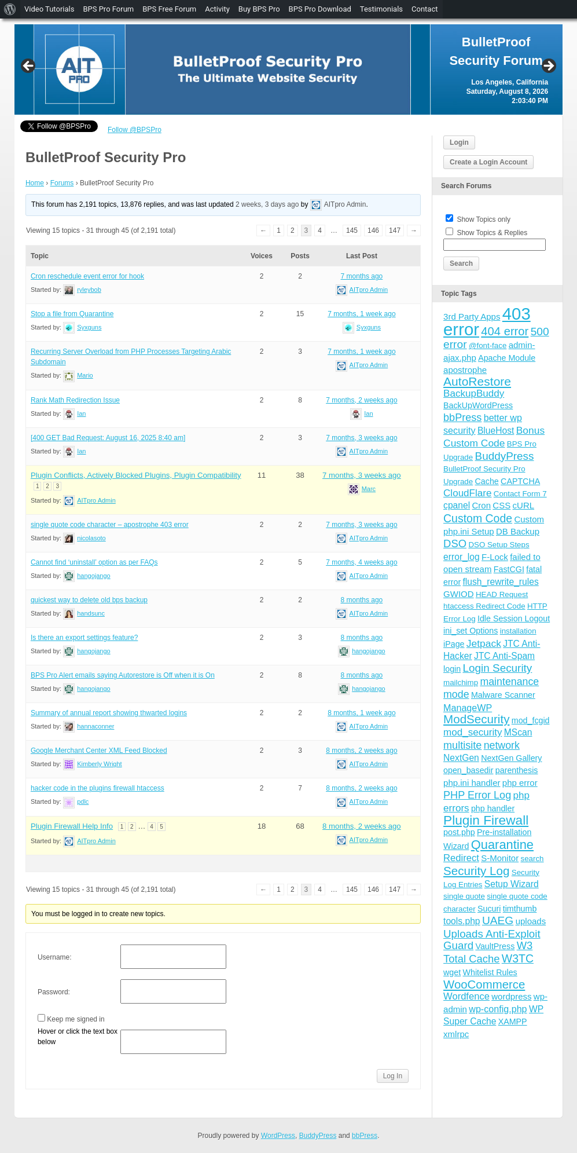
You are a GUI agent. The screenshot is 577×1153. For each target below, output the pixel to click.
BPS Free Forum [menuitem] (169, 9)
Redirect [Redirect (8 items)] (461, 857)
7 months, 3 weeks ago (361, 438)
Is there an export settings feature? (84, 638)
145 (352, 230)
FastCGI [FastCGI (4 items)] (509, 569)
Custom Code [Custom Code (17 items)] (477, 518)
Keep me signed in (75, 1019)
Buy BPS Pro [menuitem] (259, 9)
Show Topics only (483, 219)
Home (34, 183)
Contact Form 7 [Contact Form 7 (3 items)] (520, 493)
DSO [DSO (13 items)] (454, 543)
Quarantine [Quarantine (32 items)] (502, 844)
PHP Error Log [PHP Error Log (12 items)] (477, 795)
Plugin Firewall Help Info (72, 826)
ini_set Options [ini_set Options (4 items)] (470, 630)
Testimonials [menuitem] (381, 9)
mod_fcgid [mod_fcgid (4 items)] (531, 720)
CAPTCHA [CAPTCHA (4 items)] (520, 481)
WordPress (278, 1136)
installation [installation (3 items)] (518, 631)
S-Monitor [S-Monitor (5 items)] (500, 858)
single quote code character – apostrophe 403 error (110, 525)
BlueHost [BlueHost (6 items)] (495, 430)
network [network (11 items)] (502, 745)
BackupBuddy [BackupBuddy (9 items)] (473, 393)
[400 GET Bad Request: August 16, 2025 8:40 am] (108, 438)
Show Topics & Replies (492, 233)
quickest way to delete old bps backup (89, 600)
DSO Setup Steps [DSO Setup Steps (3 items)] (498, 544)
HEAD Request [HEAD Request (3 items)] (502, 594)
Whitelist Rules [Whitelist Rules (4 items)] (490, 972)
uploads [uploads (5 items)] (531, 921)
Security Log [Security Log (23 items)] (476, 870)
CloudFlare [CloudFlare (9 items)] (467, 493)
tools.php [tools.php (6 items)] (461, 921)
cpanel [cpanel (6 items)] (456, 505)
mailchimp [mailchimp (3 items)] (460, 682)
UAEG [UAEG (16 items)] (497, 920)
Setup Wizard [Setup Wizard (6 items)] (511, 884)
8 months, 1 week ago (361, 713)
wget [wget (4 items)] (452, 972)
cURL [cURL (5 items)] (524, 505)
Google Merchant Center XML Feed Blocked (99, 750)
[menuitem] (10, 9)
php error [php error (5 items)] (520, 783)
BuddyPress (318, 1136)
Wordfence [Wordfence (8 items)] (466, 996)
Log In (392, 1076)
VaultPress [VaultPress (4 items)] (494, 946)
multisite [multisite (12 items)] (462, 745)
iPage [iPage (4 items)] (453, 644)
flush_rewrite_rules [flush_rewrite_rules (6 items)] (501, 582)
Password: (54, 992)
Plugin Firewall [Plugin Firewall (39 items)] (485, 820)
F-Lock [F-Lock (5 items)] (495, 557)
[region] (288, 69)
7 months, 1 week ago (361, 314)
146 (373, 230)
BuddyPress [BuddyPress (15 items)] (504, 456)
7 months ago (362, 276)
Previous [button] (29, 66)
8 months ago (362, 600)
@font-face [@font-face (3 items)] (487, 345)
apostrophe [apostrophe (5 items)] (465, 370)
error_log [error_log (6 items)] (461, 557)
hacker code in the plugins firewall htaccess (97, 788)
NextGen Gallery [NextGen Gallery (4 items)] (511, 758)
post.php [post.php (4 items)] (459, 832)
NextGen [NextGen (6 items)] (461, 758)
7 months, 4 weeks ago (361, 562)
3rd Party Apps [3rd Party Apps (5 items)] (471, 316)
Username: (55, 957)
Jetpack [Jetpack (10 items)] (483, 643)
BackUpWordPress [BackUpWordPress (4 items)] (478, 405)
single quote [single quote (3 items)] (464, 896)
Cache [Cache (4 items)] (487, 481)
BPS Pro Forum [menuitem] (108, 9)
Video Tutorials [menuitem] (49, 9)
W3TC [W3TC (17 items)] (518, 958)
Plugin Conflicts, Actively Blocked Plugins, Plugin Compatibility (136, 475)
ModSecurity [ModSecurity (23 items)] (476, 719)
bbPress (364, 1136)
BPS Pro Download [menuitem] (320, 9)
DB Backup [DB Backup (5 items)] (517, 531)
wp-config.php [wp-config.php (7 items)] (498, 1009)
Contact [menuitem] (424, 9)
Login (459, 142)
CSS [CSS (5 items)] (501, 505)
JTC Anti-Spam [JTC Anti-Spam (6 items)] (504, 656)
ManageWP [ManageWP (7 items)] (467, 707)
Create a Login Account (488, 162)
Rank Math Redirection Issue (75, 400)
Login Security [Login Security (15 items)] (497, 668)
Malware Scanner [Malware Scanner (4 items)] (503, 695)
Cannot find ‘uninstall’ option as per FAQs (94, 562)
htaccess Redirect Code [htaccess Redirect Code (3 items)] (484, 606)
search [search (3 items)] (532, 858)
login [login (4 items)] (452, 669)
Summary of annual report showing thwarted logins (109, 713)
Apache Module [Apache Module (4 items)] (506, 358)
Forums (62, 183)
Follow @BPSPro (134, 130)
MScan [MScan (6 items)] (518, 732)
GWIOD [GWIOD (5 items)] (458, 594)
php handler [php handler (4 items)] (492, 808)
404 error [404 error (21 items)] (504, 331)
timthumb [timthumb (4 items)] (520, 908)
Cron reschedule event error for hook (87, 276)
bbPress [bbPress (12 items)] (462, 417)
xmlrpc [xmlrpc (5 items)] (456, 1034)
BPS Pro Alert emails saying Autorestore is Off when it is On (123, 675)
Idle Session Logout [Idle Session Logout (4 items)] (513, 618)
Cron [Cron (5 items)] (481, 505)
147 (394, 230)
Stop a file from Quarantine (72, 314)
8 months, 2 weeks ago (361, 750)
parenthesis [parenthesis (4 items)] (516, 770)
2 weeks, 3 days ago (267, 204)
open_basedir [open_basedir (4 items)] (468, 770)
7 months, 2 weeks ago (361, 400)
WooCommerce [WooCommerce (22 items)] (484, 984)
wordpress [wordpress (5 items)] (511, 996)
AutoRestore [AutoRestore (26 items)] (477, 381)
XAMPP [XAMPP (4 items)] (512, 1021)
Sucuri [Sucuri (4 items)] (489, 908)
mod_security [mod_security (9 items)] (472, 732)
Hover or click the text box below (77, 1036)
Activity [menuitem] (217, 9)
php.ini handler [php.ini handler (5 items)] (471, 783)
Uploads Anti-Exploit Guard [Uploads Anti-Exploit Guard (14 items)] (492, 939)
